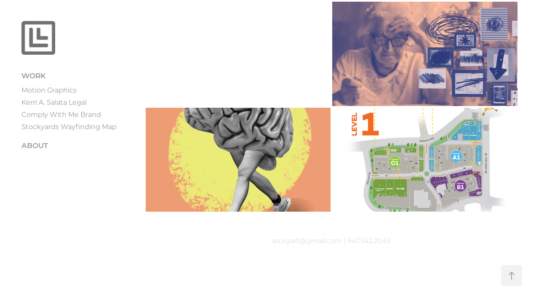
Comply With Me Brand (61, 114)
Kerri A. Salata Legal (54, 102)
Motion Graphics (49, 89)
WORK (33, 75)
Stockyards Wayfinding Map (69, 126)
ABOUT (34, 145)
